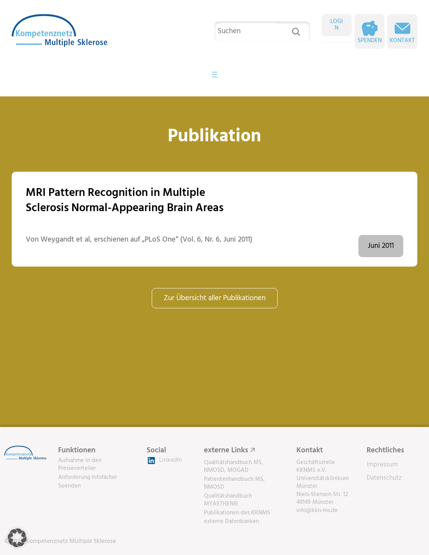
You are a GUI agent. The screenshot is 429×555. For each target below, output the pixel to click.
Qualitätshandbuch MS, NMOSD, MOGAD (233, 466)
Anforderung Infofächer (87, 477)
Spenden (370, 40)
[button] (17, 538)
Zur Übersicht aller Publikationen (215, 298)
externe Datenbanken (231, 521)
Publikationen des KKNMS (237, 513)
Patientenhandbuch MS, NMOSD (234, 483)
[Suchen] (296, 31)
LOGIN (336, 25)
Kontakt (402, 40)
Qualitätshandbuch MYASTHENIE (228, 500)
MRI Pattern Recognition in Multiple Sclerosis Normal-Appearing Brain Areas (124, 200)
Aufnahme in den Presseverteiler (79, 464)
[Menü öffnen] (214, 74)
